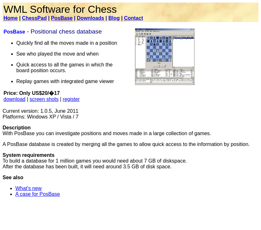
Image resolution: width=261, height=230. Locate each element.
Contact (133, 18)
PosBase (62, 18)
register (71, 99)
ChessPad (34, 18)
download (15, 99)
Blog (114, 18)
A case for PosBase (37, 194)
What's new (28, 188)
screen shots (44, 99)
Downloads (90, 18)
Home (11, 18)
